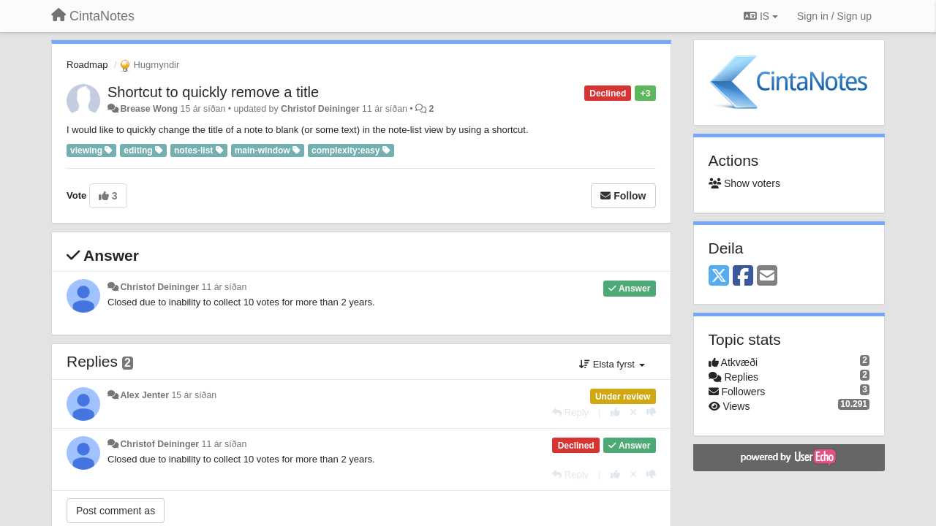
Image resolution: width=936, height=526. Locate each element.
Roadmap (87, 64)
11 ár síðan (224, 287)
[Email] (767, 276)
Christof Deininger (320, 109)
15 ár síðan (193, 395)
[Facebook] (743, 276)
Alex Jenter (144, 395)
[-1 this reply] (651, 412)
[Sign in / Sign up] (834, 16)
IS (761, 16)
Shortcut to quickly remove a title (213, 92)
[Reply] (570, 412)
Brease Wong (149, 109)
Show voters (744, 183)
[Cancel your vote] (633, 412)
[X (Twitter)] (719, 276)
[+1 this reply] (615, 412)
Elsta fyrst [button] (611, 364)
